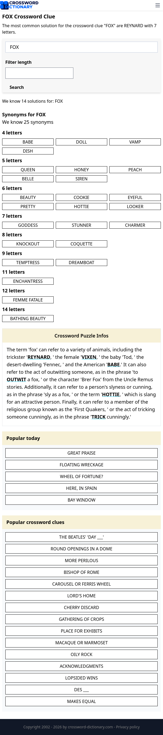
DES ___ (81, 690)
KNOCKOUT (27, 244)
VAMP (135, 142)
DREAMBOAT (81, 262)
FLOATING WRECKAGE (81, 465)
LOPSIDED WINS (81, 678)
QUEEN (28, 170)
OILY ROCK (82, 654)
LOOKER (135, 206)
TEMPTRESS (27, 262)
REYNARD (38, 357)
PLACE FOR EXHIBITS (81, 631)
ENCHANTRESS (28, 281)
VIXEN (89, 357)
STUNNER (81, 225)
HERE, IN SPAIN (81, 488)
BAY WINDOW (81, 500)
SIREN (81, 179)
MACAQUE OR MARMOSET (81, 643)
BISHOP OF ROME (82, 572)
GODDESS (28, 225)
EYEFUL (135, 197)
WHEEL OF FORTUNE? (81, 476)
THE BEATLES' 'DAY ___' (81, 537)
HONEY (81, 170)
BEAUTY (28, 197)
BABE (28, 142)
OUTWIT (16, 379)
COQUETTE (81, 244)
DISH (28, 151)
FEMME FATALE (28, 300)
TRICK (99, 417)
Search (17, 87)
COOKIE (81, 197)
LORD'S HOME (81, 596)
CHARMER (135, 225)
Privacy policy (128, 726)
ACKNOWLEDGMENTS (81, 666)
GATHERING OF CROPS (81, 619)
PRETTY (28, 206)
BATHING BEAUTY (28, 318)
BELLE (28, 179)
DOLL (81, 142)
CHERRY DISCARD (81, 607)
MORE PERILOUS (81, 560)
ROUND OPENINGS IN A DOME (81, 549)
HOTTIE (81, 206)
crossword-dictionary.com (91, 726)
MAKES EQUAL (81, 701)
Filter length (18, 62)
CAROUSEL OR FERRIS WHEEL (81, 584)
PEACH (135, 170)
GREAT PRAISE (81, 453)
